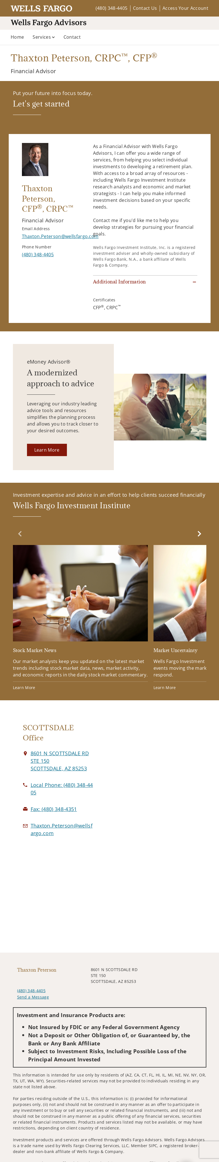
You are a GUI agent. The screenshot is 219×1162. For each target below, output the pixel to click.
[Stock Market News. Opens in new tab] (80, 618)
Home (17, 37)
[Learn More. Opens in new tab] (47, 450)
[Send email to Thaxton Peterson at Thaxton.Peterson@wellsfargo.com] (60, 236)
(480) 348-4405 (111, 8)
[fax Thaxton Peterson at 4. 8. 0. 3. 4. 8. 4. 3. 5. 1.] (54, 809)
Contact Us (145, 8)
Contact (72, 37)
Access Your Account (185, 8)
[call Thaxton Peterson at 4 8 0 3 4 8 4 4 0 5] (38, 254)
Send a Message (33, 997)
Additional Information (119, 282)
